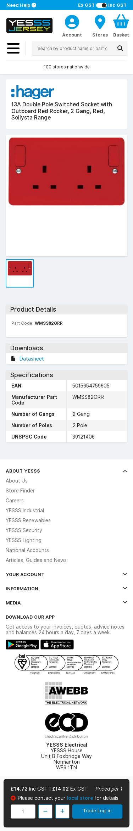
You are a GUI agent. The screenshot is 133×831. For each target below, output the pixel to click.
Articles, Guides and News (36, 560)
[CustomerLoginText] (72, 21)
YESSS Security (24, 530)
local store (80, 798)
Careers (15, 500)
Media (66, 603)
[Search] (120, 48)
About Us (17, 481)
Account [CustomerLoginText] (72, 35)
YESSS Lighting (23, 540)
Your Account (66, 574)
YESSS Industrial (25, 510)
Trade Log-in (97, 810)
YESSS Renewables (28, 520)
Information (66, 588)
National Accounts (27, 550)
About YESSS (66, 471)
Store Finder (20, 490)
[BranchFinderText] (100, 25)
